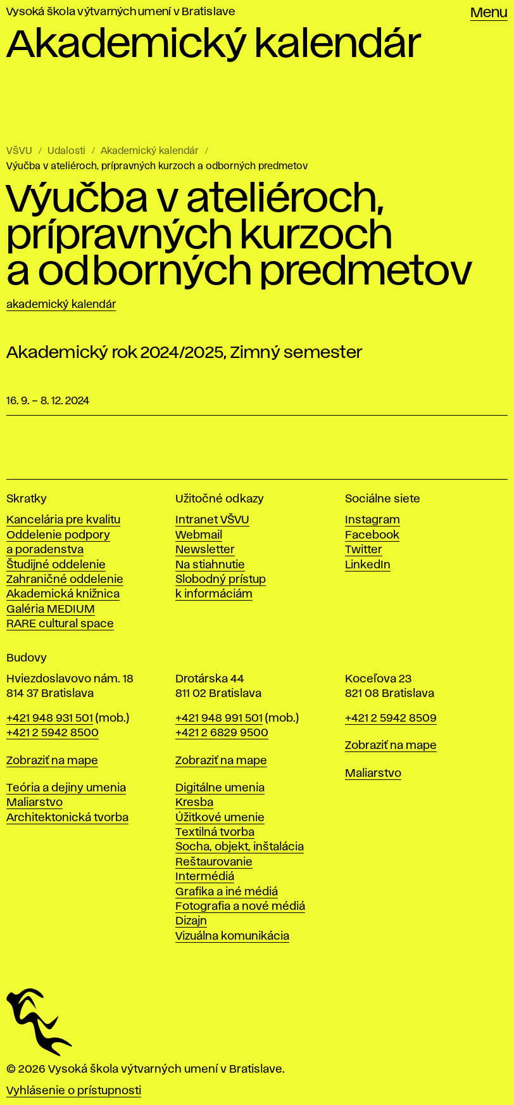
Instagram (372, 520)
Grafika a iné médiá (226, 892)
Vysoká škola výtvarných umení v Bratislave (120, 12)
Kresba (194, 803)
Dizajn (191, 921)
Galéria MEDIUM (50, 609)
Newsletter (205, 550)
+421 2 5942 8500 (52, 733)
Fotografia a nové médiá (240, 907)
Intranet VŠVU (212, 520)
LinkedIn (368, 565)
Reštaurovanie (214, 862)
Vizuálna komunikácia (232, 936)
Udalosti (66, 151)
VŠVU (19, 151)
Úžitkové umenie (220, 818)
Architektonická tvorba (67, 818)
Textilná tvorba (214, 832)
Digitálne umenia (220, 788)
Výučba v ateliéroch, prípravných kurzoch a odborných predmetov (157, 166)
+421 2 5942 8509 (391, 718)
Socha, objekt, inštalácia (239, 847)
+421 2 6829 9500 (221, 733)
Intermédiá (204, 877)
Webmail (198, 535)
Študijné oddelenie (56, 565)
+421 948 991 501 (219, 718)
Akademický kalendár (150, 151)
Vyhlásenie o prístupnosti (73, 1091)
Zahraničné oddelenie (64, 580)
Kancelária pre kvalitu (63, 520)
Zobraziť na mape (52, 761)
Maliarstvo (34, 803)
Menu (489, 13)
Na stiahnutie (210, 565)
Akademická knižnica (63, 594)
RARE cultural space (60, 624)
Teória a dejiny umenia (66, 788)
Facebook (372, 535)
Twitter (363, 550)
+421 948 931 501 (49, 718)
